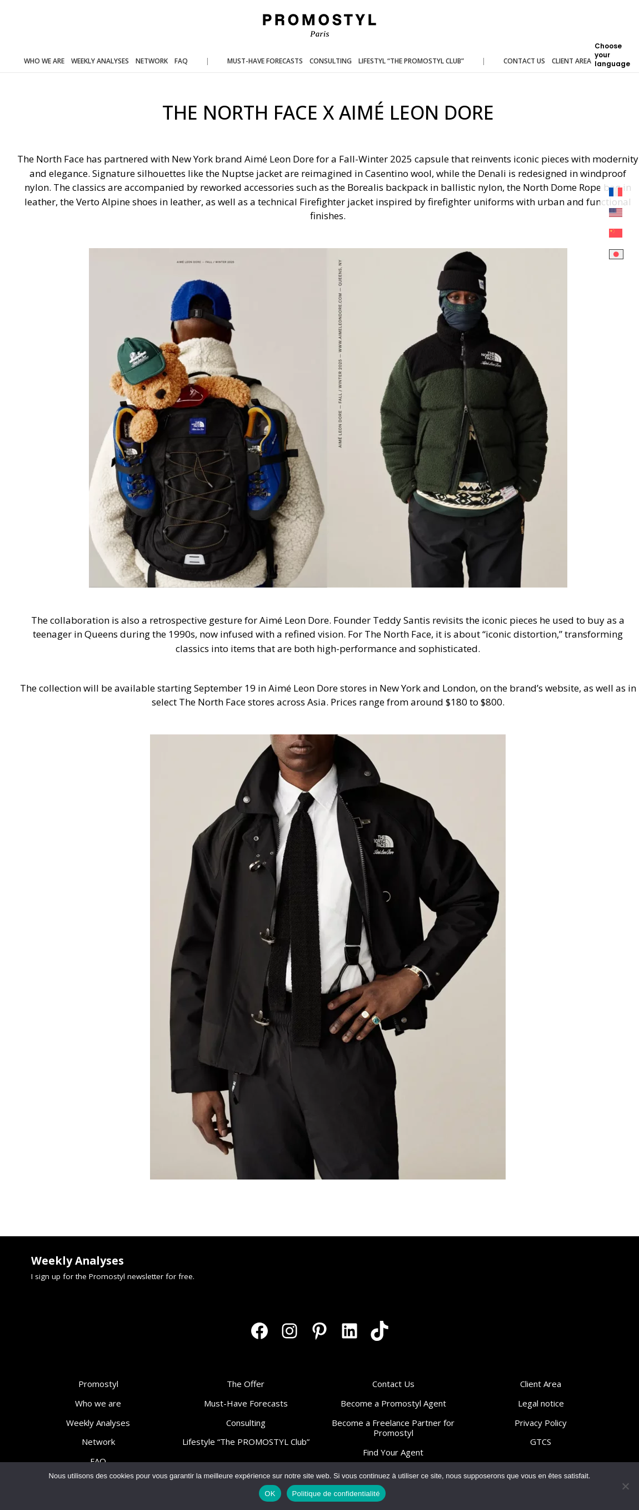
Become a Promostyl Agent (393, 1403)
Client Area (540, 1383)
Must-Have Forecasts (246, 1403)
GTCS (540, 1441)
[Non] (625, 1486)
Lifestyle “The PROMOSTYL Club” (245, 1441)
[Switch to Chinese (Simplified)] (616, 233)
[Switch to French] (616, 192)
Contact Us (393, 1383)
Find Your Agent (393, 1452)
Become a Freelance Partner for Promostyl (393, 1428)
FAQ (98, 1461)
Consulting (246, 1422)
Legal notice (541, 1403)
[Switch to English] (616, 212)
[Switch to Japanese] (616, 254)
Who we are (98, 1403)
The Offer (245, 1383)
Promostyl (98, 1383)
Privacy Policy (541, 1422)
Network (98, 1441)
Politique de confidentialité (336, 1493)
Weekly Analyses (98, 1422)
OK (269, 1493)
